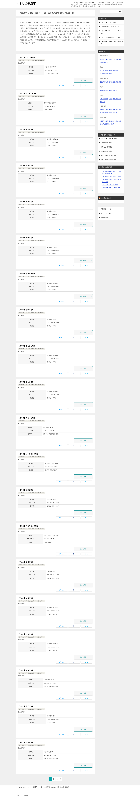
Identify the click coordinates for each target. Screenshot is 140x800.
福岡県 (102, 121)
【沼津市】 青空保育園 (26, 129)
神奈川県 (111, 70)
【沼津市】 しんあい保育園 (27, 93)
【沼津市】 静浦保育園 (26, 201)
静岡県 (110, 90)
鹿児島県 (106, 124)
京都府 (106, 99)
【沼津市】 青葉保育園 (26, 238)
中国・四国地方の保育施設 (108, 155)
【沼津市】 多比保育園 (26, 165)
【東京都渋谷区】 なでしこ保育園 (112, 176)
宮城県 (119, 59)
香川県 (102, 112)
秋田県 (115, 59)
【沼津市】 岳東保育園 (26, 634)
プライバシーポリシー (107, 213)
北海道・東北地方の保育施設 (109, 138)
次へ (58, 779)
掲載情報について (106, 209)
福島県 (102, 62)
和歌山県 (102, 102)
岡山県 (102, 109)
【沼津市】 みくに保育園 (26, 418)
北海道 (102, 59)
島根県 (115, 109)
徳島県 (106, 112)
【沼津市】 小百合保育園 (26, 274)
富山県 (106, 82)
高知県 (115, 112)
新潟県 (102, 82)
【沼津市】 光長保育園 (26, 598)
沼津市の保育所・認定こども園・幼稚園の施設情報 (31, 60)
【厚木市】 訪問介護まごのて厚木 (110, 37)
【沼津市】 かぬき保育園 (26, 346)
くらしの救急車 (26, 3)
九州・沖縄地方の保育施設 (108, 159)
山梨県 (115, 82)
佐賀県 (106, 121)
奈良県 (115, 99)
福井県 (110, 82)
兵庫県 (110, 99)
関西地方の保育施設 (106, 151)
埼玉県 (106, 70)
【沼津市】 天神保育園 (26, 562)
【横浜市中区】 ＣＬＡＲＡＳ (109, 22)
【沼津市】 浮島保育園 (26, 742)
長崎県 (110, 121)
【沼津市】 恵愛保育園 (26, 310)
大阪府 (102, 99)
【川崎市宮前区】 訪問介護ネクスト (111, 26)
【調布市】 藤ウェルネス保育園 (111, 187)
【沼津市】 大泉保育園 (26, 670)
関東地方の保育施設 (106, 142)
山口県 (119, 109)
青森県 (106, 59)
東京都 (102, 70)
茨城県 (102, 73)
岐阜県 (106, 90)
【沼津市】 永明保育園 (26, 706)
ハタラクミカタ (106, 198)
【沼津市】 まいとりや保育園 (28, 454)
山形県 (106, 62)
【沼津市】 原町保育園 (26, 490)
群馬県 (110, 73)
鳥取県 (110, 109)
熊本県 (115, 121)
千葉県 (116, 70)
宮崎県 (102, 124)
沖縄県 (112, 124)
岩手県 (110, 59)
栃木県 (106, 73)
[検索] (111, 11)
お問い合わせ (104, 217)
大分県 (119, 121)
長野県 (119, 82)
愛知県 (102, 90)
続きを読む (86, 80)
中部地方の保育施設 (106, 147)
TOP (23, 787)
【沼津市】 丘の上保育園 (26, 57)
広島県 (106, 109)
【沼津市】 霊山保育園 (26, 382)
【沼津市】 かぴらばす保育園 (28, 526)
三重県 (115, 90)
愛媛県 (110, 112)
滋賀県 (119, 99)
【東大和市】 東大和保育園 (110, 185)
